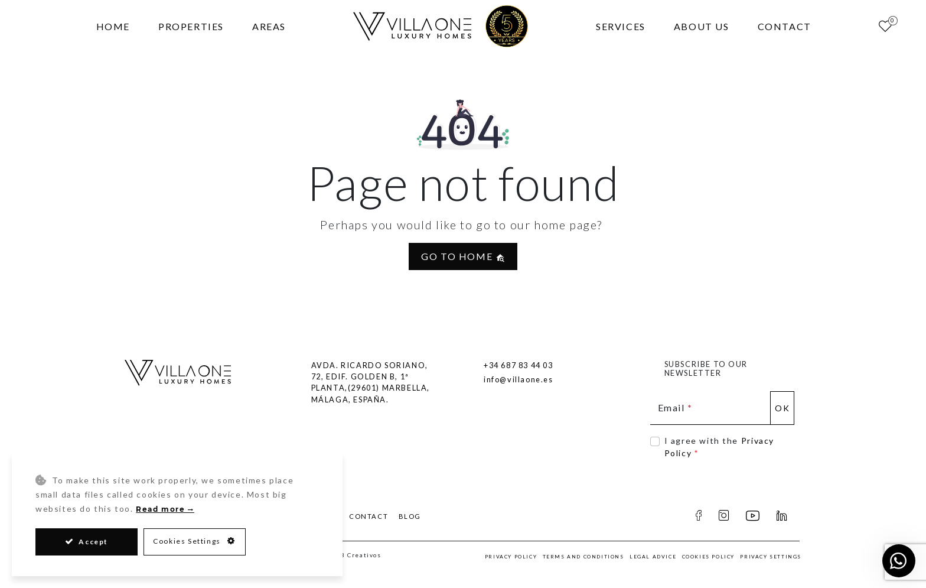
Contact (784, 26)
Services (620, 26)
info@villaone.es (518, 379)
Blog (410, 516)
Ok (782, 408)
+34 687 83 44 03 (518, 365)
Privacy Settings (770, 557)
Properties (191, 26)
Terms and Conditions (583, 557)
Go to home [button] (463, 256)
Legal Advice (653, 557)
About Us (701, 26)
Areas (269, 26)
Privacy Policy (511, 557)
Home (113, 26)
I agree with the (719, 447)
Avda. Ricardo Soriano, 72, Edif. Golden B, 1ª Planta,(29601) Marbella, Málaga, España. (370, 382)
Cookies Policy (708, 557)
